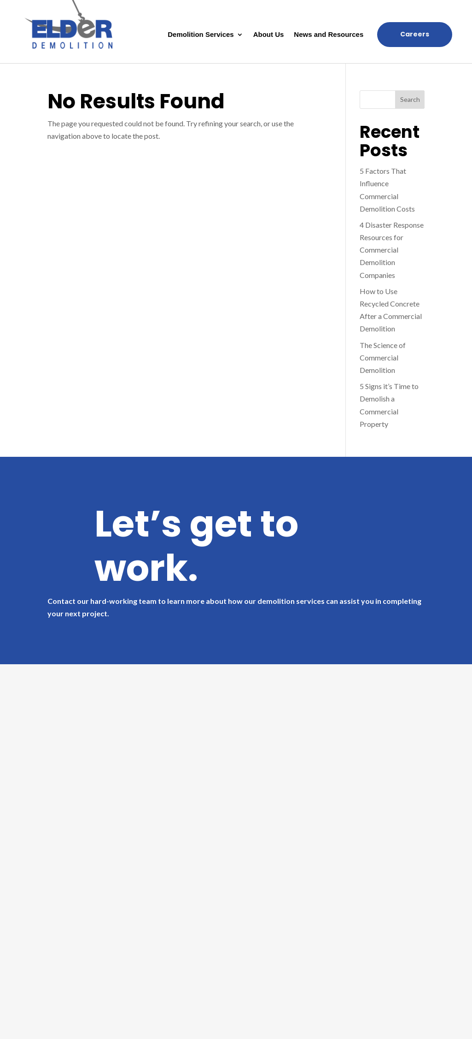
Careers (414, 34)
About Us (268, 34)
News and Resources (328, 34)
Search (410, 99)
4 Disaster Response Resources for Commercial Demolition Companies (392, 249)
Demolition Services (200, 34)
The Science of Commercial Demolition (383, 357)
